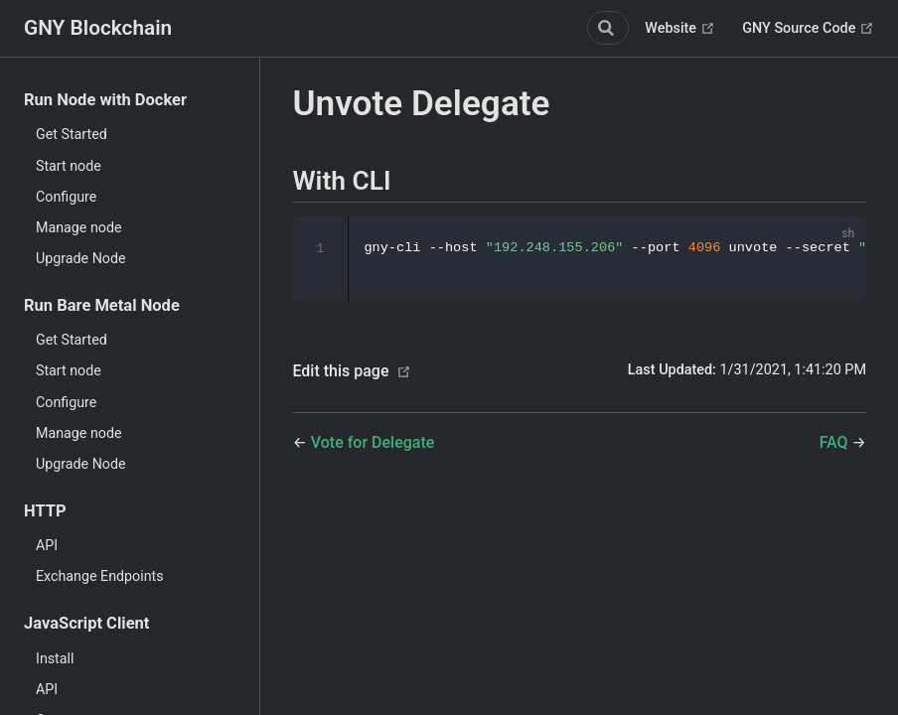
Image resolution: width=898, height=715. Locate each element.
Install (55, 658)
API (47, 545)
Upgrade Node (81, 258)
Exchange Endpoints (100, 576)
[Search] (608, 28)
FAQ (836, 443)
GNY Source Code (808, 29)
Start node (68, 166)
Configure (66, 197)
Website (679, 29)
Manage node (79, 227)
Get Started (71, 134)
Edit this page (340, 371)
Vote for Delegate (373, 443)
